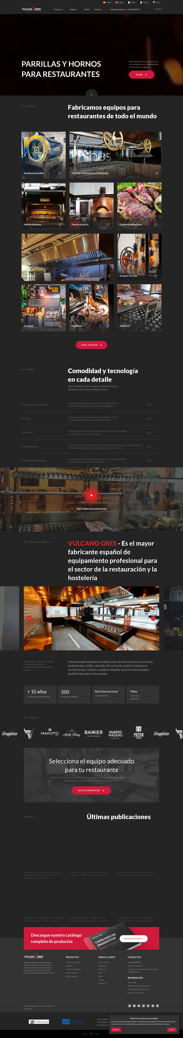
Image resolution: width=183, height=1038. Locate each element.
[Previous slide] (29, 618)
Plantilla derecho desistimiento (139, 986)
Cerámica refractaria (73, 969)
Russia (158, 2)
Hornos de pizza (71, 976)
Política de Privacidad (135, 993)
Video (101, 976)
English (121, 2)
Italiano (133, 2)
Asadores (69, 966)
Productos (58, 9)
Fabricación (103, 966)
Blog (100, 973)
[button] (142, 75)
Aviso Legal (132, 982)
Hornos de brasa (72, 973)
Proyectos (102, 969)
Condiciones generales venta (138, 989)
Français (146, 2)
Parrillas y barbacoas (73, 962)
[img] (104, 2)
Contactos (98, 9)
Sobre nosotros (104, 962)
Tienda (86, 9)
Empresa (73, 9)
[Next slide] (153, 618)
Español (108, 2)
